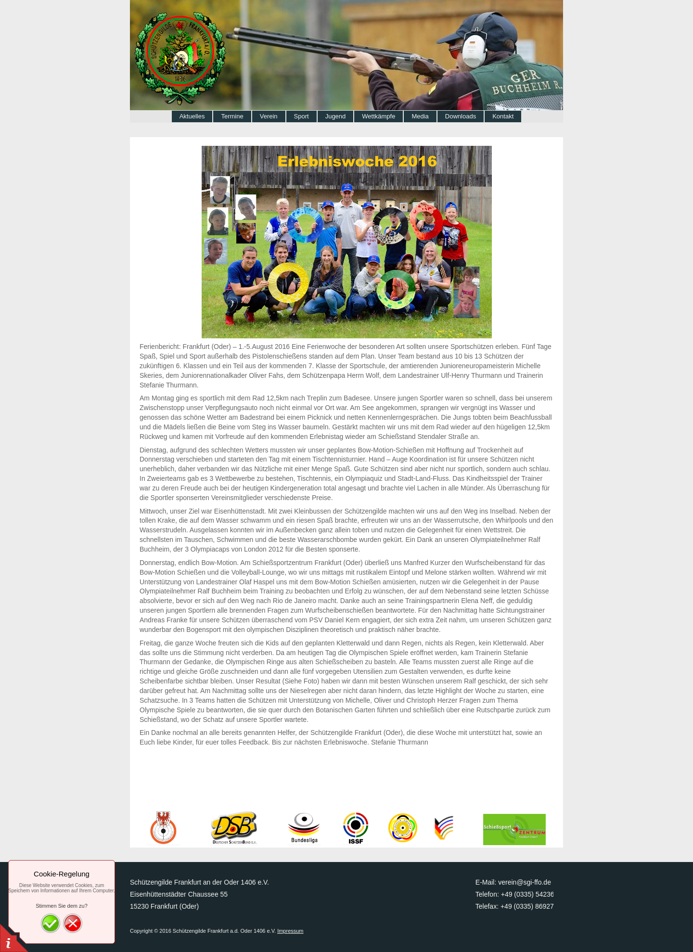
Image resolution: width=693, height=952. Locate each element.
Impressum (290, 931)
